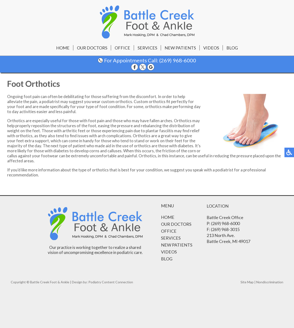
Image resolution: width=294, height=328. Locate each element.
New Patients (180, 47)
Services (147, 47)
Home (62, 47)
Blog (232, 47)
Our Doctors (92, 47)
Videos (211, 47)
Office (122, 47)
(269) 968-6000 (177, 60)
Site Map (247, 282)
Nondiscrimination (269, 282)
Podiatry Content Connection (110, 282)
